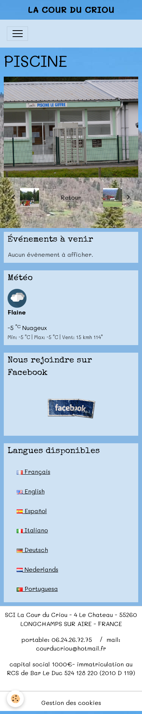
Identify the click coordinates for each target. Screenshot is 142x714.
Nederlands (37, 569)
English (31, 491)
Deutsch (32, 550)
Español (32, 511)
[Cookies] (15, 698)
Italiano (32, 530)
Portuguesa (37, 588)
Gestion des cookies (71, 702)
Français (33, 471)
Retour (71, 197)
